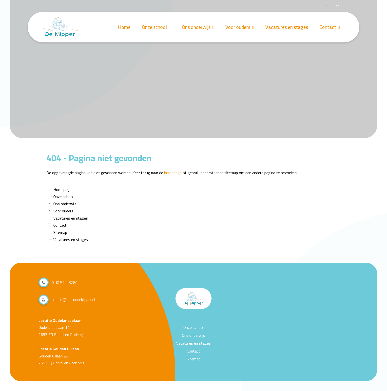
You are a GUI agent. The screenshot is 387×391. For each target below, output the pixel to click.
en (338, 6)
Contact (329, 27)
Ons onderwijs (196, 27)
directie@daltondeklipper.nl (67, 300)
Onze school (153, 27)
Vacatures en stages (286, 27)
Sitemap (60, 232)
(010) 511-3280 (58, 283)
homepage (173, 172)
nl (327, 6)
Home (121, 27)
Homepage (62, 189)
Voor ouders (238, 27)
